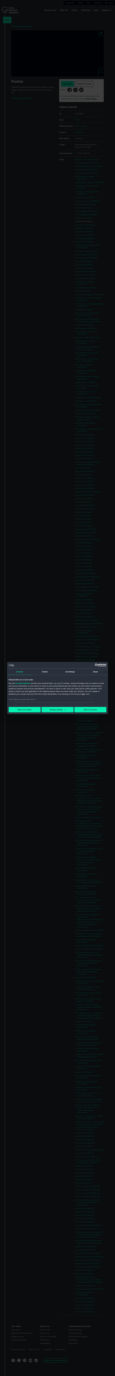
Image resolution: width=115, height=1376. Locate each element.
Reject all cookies (25, 710)
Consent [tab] (19, 672)
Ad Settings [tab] (70, 672)
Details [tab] (45, 672)
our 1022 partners (22, 683)
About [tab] (95, 672)
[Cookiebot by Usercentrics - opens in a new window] (96, 665)
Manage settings (58, 710)
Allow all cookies (90, 710)
